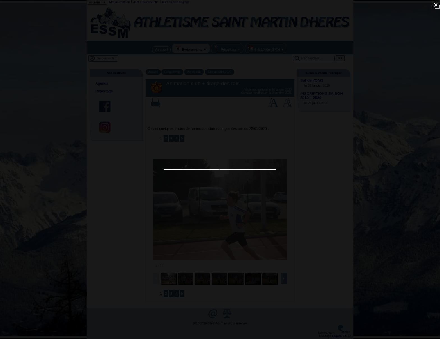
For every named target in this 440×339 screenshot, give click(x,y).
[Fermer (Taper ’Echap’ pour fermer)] (435, 4)
